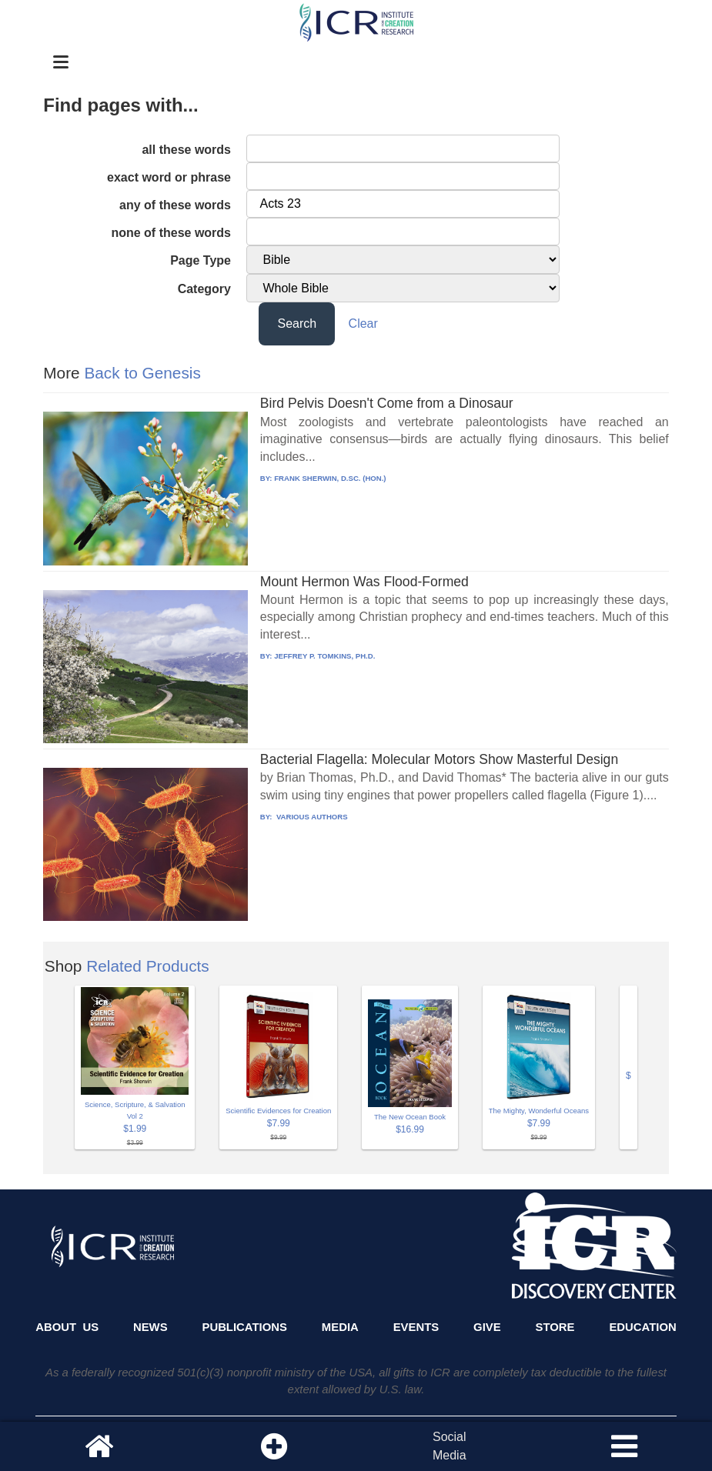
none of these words (171, 232)
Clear (363, 323)
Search (296, 323)
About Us (67, 1327)
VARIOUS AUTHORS (310, 816)
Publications (244, 1327)
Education (642, 1327)
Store (555, 1327)
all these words (186, 149)
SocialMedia (449, 1446)
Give (487, 1327)
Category (204, 288)
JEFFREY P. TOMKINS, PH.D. (324, 656)
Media (340, 1327)
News (150, 1327)
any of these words (175, 205)
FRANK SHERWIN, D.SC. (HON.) (330, 478)
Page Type (200, 260)
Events (416, 1327)
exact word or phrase (169, 177)
